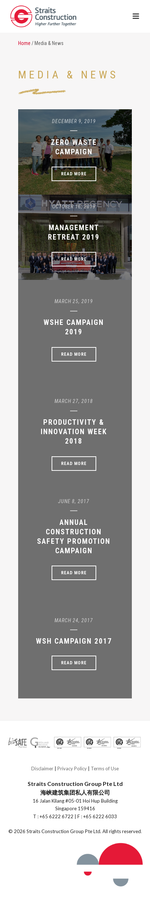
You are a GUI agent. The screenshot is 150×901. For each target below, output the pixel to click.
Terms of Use (105, 768)
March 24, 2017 (73, 620)
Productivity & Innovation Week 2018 (74, 431)
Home (24, 43)
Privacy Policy (72, 768)
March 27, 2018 (73, 401)
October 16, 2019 (74, 206)
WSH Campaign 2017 (74, 641)
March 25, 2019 (73, 301)
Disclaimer (42, 768)
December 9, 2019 (74, 121)
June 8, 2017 (73, 501)
